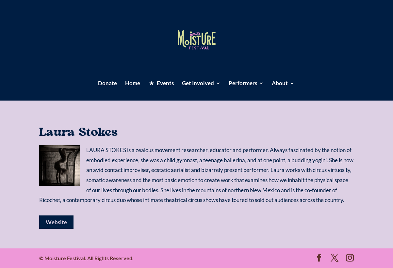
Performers (243, 84)
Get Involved (198, 84)
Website (56, 222)
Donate (107, 84)
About (280, 84)
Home (132, 84)
